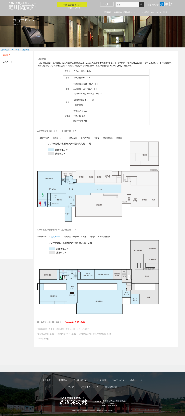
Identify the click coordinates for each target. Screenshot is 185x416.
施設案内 (6, 55)
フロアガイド (156, 12)
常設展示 (107, 12)
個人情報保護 (111, 386)
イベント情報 (143, 12)
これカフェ (7, 62)
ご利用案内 (117, 12)
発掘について (168, 12)
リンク (71, 386)
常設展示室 (55, 237)
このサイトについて (89, 386)
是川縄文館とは (129, 12)
